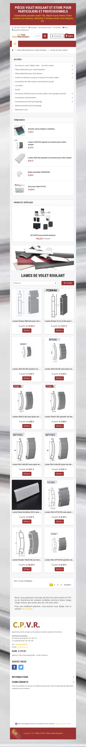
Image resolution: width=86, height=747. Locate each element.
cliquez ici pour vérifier (63, 725)
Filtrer (67, 283)
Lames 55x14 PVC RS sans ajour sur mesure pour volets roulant (59, 513)
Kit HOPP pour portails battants (43, 235)
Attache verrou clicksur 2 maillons (41, 129)
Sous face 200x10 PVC (37, 187)
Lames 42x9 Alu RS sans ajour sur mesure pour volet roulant (59, 369)
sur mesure (27, 610)
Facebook (14, 668)
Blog (65, 27)
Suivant (68, 586)
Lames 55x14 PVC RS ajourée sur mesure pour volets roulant (59, 561)
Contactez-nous (44, 27)
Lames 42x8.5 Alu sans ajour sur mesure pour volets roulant (26, 417)
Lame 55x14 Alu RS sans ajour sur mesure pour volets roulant (26, 465)
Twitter (20, 668)
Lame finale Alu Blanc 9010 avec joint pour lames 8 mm (26, 513)
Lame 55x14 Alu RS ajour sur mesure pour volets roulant (59, 465)
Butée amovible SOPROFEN (39, 172)
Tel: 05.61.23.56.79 (19, 27)
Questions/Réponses (20, 30)
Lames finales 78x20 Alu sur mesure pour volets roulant (26, 561)
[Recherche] (41, 36)
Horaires (57, 27)
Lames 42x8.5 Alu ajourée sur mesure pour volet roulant (59, 417)
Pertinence (17, 283)
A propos (32, 27)
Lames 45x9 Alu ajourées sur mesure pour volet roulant (50, 158)
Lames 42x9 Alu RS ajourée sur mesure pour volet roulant (26, 369)
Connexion (56, 36)
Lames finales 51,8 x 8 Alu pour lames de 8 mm (59, 321)
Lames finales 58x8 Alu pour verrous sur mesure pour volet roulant (26, 321)
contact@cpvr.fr (22, 648)
